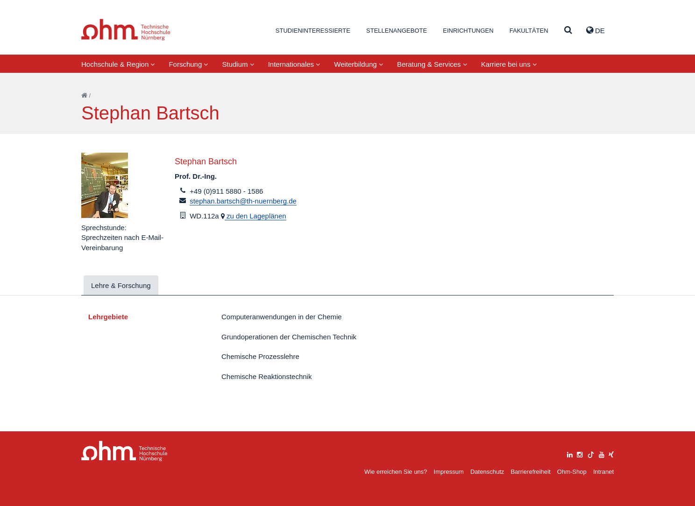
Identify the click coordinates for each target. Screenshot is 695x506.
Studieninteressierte (313, 30)
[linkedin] (570, 453)
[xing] (611, 453)
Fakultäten (529, 30)
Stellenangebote (396, 30)
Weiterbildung (358, 64)
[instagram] (579, 453)
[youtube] (601, 453)
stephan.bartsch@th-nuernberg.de (243, 201)
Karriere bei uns (509, 64)
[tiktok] (591, 453)
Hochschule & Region (118, 64)
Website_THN (125, 30)
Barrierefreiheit (530, 471)
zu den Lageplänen (255, 216)
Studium (238, 64)
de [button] (595, 30)
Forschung (188, 64)
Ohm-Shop (572, 471)
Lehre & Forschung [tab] (121, 285)
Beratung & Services (432, 64)
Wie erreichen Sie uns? (395, 471)
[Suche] (568, 30)
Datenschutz (487, 471)
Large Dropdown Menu (124, 451)
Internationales (294, 64)
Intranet (603, 471)
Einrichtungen (468, 30)
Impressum (449, 471)
